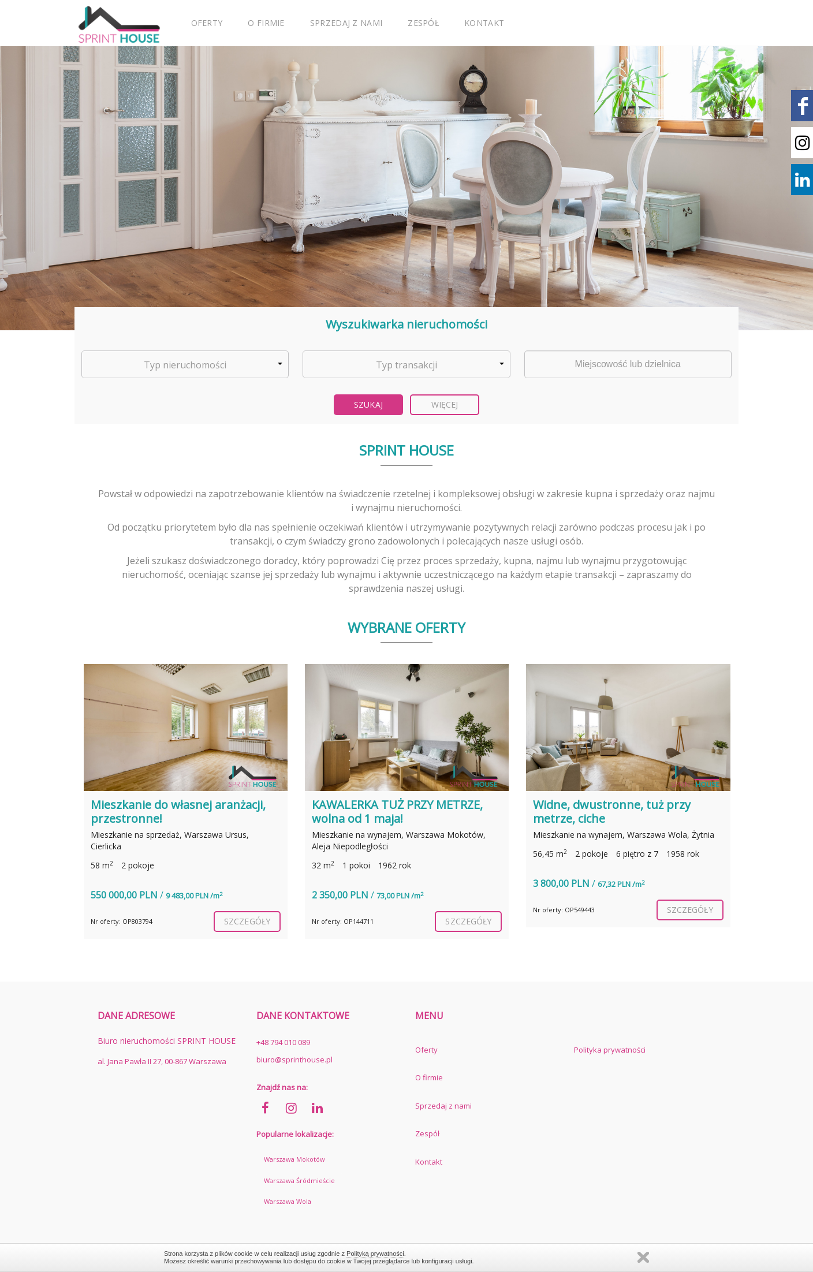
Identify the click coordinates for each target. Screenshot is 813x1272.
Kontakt (484, 22)
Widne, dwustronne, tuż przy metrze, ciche (612, 811)
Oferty (207, 22)
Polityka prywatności (610, 1050)
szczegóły (247, 921)
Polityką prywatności (375, 1253)
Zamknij (643, 1257)
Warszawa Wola (287, 1201)
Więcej (444, 404)
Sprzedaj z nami (346, 22)
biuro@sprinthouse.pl (294, 1059)
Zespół (423, 22)
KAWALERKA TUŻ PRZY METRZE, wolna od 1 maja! (397, 811)
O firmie (266, 22)
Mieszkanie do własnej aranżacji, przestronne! (178, 811)
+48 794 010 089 (283, 1042)
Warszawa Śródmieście (299, 1180)
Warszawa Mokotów (294, 1159)
